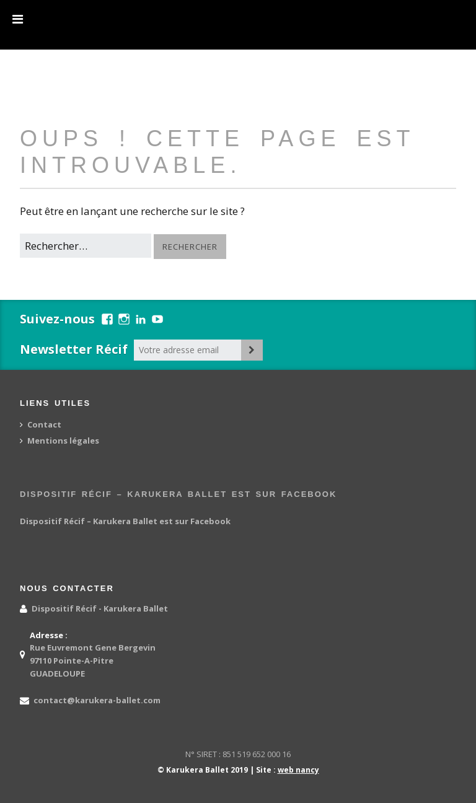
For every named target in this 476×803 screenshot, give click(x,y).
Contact (44, 424)
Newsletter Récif (74, 349)
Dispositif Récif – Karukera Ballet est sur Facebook (178, 494)
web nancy (298, 770)
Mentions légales (63, 440)
